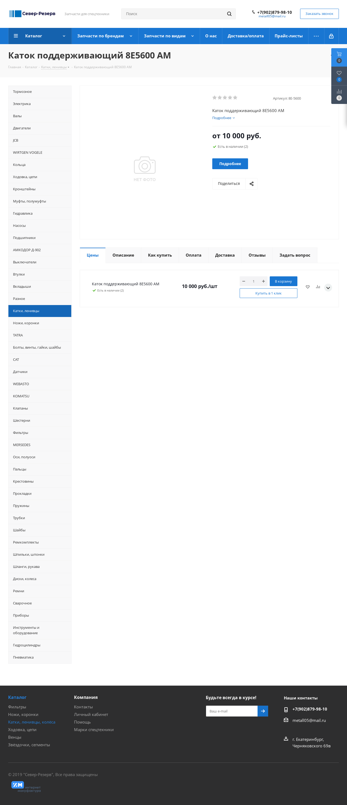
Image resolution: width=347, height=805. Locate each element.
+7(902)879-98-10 (274, 12)
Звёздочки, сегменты (29, 744)
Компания (86, 697)
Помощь (82, 722)
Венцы (14, 737)
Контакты (83, 706)
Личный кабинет (91, 714)
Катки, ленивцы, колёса (31, 722)
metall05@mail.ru (272, 16)
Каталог (17, 697)
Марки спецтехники (94, 729)
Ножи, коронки (23, 714)
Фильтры (17, 706)
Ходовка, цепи (22, 729)
